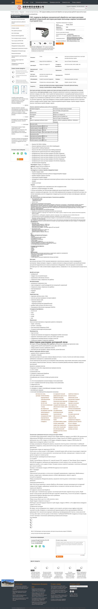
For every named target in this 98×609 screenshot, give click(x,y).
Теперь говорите (76, 2)
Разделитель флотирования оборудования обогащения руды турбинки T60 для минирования (39, 590)
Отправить (73, 588)
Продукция (22, 11)
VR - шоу (25, 2)
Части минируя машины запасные (19, 38)
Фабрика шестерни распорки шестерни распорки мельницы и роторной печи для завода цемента (22, 81)
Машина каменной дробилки (18, 35)
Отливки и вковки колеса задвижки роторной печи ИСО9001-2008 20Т (58, 600)
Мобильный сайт (74, 595)
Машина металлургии (16, 53)
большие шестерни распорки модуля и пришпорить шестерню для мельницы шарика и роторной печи (47, 575)
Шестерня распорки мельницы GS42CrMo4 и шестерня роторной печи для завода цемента (22, 72)
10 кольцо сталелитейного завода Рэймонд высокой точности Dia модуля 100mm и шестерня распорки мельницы (70, 576)
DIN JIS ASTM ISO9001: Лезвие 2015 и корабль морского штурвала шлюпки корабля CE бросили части (59, 596)
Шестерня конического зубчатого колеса (19, 22)
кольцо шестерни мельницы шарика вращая (40, 533)
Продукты (18, 2)
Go (86, 8)
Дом (13, 2)
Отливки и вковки (15, 28)
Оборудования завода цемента (18, 45)
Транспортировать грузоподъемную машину (19, 56)
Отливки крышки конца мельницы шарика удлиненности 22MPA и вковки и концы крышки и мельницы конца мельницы (59, 592)
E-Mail (71, 594)
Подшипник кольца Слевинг (17, 43)
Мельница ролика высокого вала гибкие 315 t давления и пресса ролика (20, 592)
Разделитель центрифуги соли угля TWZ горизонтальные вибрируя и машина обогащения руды (39, 603)
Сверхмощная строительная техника (19, 48)
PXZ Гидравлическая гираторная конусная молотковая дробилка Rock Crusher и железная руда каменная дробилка (20, 588)
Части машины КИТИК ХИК (17, 40)
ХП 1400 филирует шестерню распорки (41, 531)
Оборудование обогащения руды (19, 50)
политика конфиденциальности (18, 608)
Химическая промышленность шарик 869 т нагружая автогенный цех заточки (21, 599)
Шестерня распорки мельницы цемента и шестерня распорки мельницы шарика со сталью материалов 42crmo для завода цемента (35, 576)
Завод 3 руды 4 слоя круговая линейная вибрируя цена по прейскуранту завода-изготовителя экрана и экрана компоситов (39, 594)
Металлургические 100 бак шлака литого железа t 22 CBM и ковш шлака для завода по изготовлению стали (59, 587)
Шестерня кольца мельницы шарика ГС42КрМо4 (61, 531)
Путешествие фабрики (42, 2)
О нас (31, 2)
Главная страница (14, 11)
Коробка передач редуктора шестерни (18, 60)
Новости (14, 7)
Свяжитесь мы (66, 2)
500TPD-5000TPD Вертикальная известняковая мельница (20, 596)
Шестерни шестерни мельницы (18, 19)
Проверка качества (55, 2)
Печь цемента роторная (17, 30)
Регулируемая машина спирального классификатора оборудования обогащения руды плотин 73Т (39, 599)
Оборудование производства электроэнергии (18, 64)
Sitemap (75, 594)
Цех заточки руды (15, 33)
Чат (60, 43)
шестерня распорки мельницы (31, 11)
